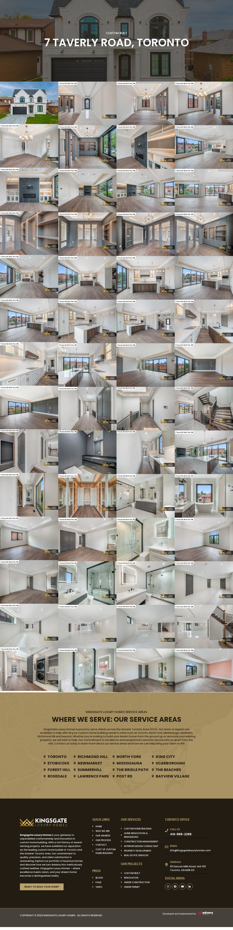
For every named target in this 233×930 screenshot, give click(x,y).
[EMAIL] (166, 846)
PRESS (128, 6)
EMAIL (173, 846)
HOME (70, 6)
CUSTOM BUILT (116, 33)
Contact (162, 6)
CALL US (175, 829)
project (145, 6)
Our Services (108, 6)
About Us (86, 6)
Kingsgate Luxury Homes (35, 835)
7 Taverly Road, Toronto (116, 42)
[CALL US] (166, 830)
